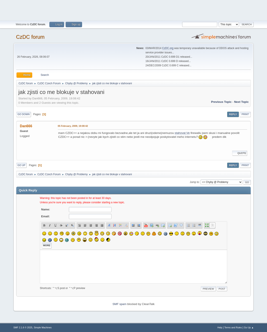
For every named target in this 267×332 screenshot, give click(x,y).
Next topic (241, 101)
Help (219, 327)
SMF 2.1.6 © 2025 (22, 327)
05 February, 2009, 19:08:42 (73, 126)
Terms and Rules (233, 327)
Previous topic (221, 101)
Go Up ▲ (249, 327)
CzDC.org (167, 48)
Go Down (24, 114)
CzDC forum (30, 37)
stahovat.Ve (182, 133)
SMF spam (119, 304)
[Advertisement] (133, 9)
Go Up (21, 165)
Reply (233, 114)
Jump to (194, 182)
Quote (239, 153)
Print (245, 114)
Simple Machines (43, 327)
